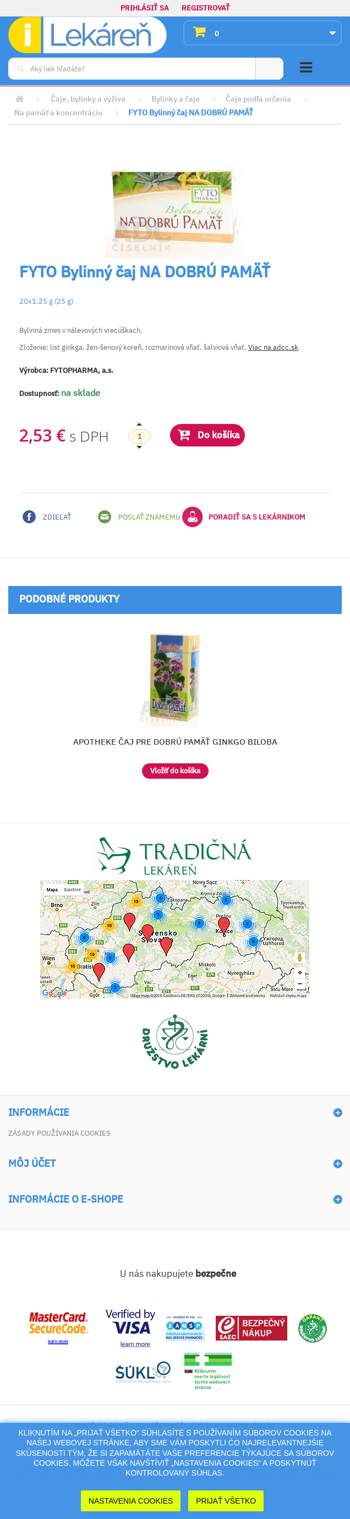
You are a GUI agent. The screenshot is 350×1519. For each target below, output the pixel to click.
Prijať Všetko (226, 1500)
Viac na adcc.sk (273, 347)
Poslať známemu (139, 516)
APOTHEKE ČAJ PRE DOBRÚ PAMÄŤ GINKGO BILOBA (175, 741)
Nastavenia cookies (131, 1500)
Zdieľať (47, 516)
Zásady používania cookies (59, 1133)
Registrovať (206, 8)
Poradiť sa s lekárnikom (243, 516)
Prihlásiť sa (145, 8)
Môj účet (32, 1164)
